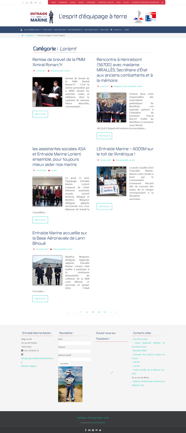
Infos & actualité (56, 70)
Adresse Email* (65, 354)
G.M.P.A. (136, 362)
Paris (118, 2)
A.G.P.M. (136, 365)
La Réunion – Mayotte (105, 2)
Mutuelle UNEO (140, 350)
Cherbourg (62, 2)
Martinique (91, 2)
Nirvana (94, 422)
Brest (53, 2)
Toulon (126, 2)
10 (99, 311)
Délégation (30, 35)
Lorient (81, 2)
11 (105, 311)
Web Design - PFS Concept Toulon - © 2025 (93, 417)
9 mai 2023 (104, 86)
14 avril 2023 (41, 170)
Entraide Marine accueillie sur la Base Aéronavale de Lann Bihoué (60, 237)
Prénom (61, 346)
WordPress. (101, 422)
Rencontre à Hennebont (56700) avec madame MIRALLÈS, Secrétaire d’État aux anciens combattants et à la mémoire (125, 70)
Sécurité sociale (140, 338)
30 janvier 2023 (42, 249)
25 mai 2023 (41, 70)
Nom (60, 338)
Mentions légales (28, 365)
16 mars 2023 (105, 160)
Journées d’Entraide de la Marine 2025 (145, 2)
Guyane (72, 2)
